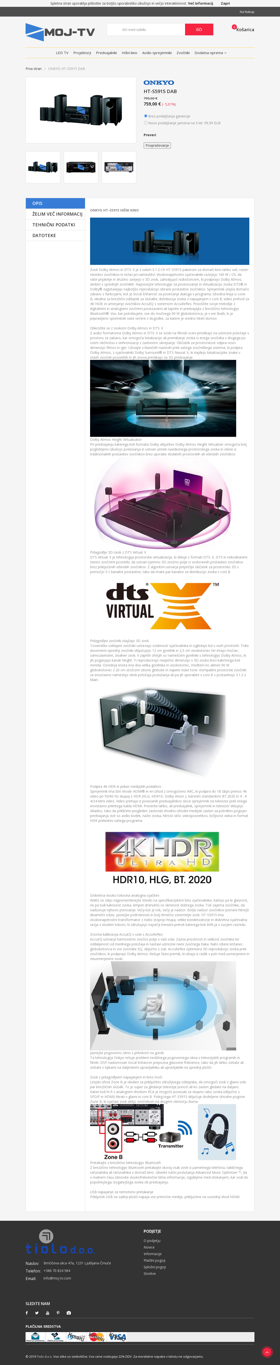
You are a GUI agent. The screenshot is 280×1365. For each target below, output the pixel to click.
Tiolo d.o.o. (45, 1356)
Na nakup (247, 12)
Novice (149, 1247)
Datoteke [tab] (44, 235)
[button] (241, 29)
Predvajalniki (106, 52)
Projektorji (82, 52)
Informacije (153, 1253)
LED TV (62, 52)
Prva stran (34, 68)
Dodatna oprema (209, 52)
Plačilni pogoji (154, 1260)
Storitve (150, 1273)
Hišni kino (129, 52)
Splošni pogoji (155, 1267)
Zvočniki (183, 52)
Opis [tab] (37, 203)
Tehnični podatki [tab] (53, 225)
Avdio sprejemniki (157, 52)
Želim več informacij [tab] (57, 214)
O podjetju (152, 1240)
